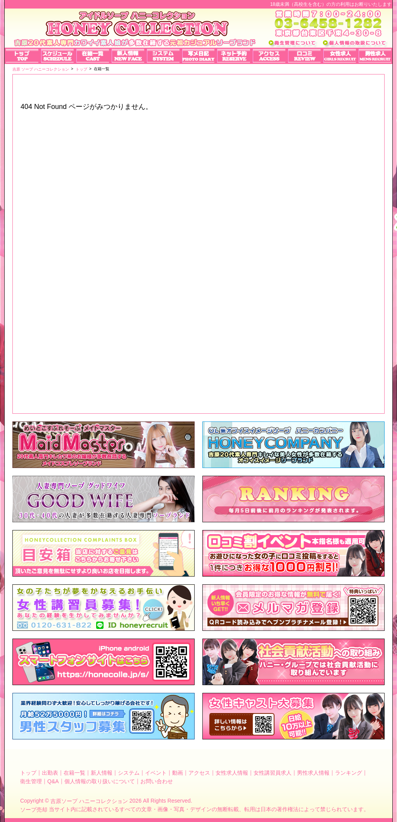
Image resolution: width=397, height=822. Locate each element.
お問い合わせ (156, 781)
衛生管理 (31, 781)
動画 (177, 773)
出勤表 (50, 773)
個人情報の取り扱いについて (99, 781)
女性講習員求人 (273, 773)
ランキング (348, 773)
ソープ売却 (33, 809)
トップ (28, 773)
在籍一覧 (74, 773)
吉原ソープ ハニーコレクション (89, 801)
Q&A (53, 781)
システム (129, 773)
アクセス (199, 773)
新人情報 (101, 773)
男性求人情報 (313, 773)
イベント (156, 773)
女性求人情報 (232, 773)
